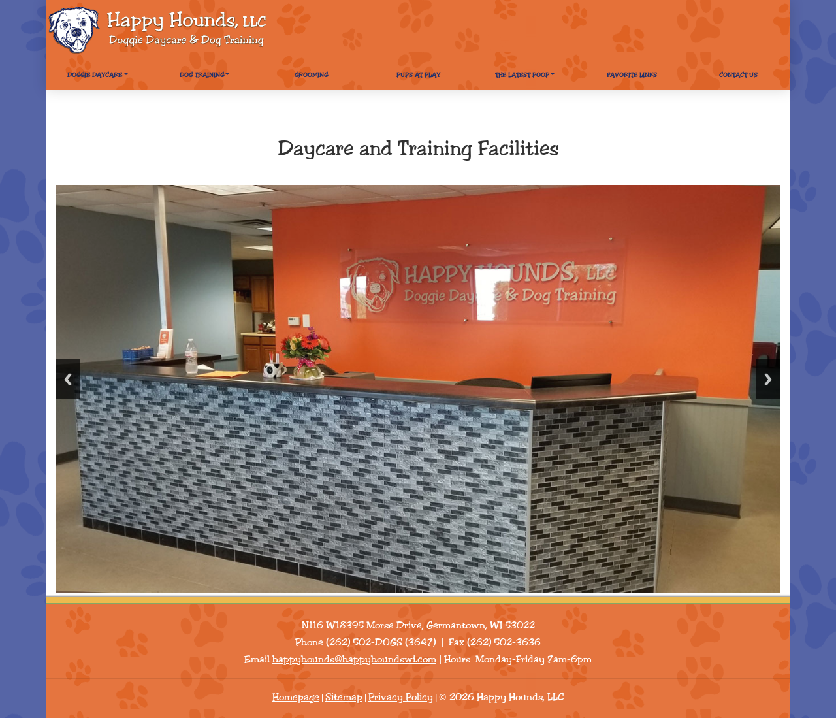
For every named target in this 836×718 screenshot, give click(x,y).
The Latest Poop (522, 75)
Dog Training (202, 75)
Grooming (311, 75)
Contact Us (738, 75)
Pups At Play (418, 75)
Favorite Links (632, 75)
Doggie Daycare (94, 75)
